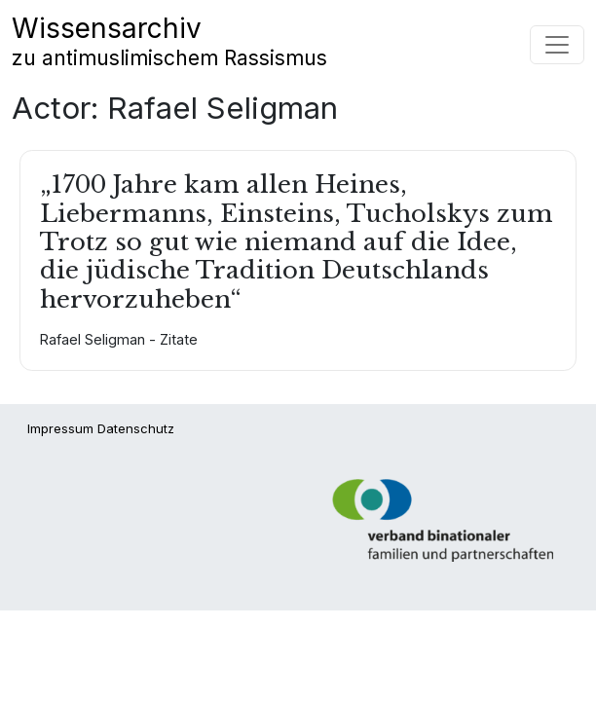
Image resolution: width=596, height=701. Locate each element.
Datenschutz (135, 428)
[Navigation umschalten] (557, 44)
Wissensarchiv (169, 41)
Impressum (60, 428)
